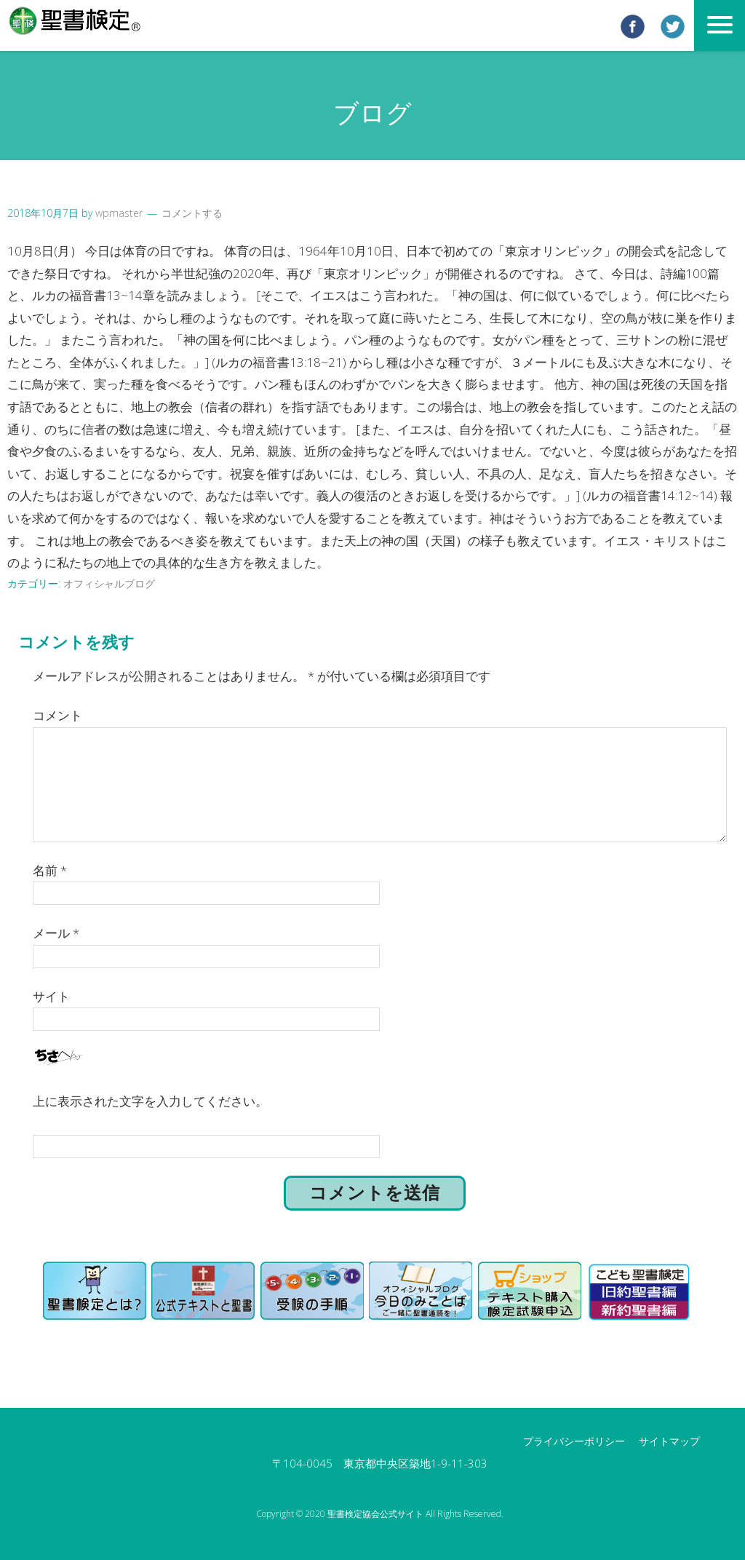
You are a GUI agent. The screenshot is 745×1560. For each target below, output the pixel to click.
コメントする (192, 213)
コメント (57, 714)
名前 (50, 868)
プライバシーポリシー (574, 1440)
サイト (51, 994)
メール (56, 932)
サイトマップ (669, 1440)
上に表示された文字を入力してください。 (150, 1100)
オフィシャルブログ (109, 583)
